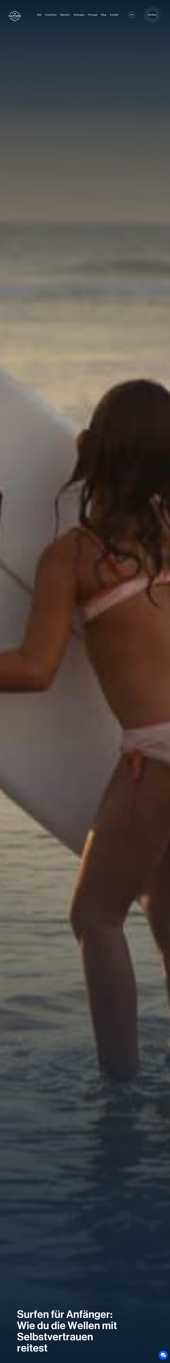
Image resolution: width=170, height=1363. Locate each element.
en (131, 14)
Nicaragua (79, 15)
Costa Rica (50, 15)
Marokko (65, 15)
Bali (39, 15)
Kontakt (114, 15)
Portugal (92, 15)
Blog (103, 15)
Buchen (152, 15)
